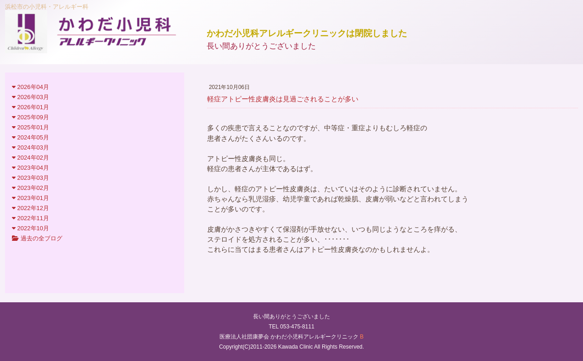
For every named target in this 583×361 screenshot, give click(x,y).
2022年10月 (30, 228)
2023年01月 (30, 197)
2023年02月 (30, 187)
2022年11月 (30, 218)
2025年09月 (30, 117)
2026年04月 (30, 86)
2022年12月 (30, 208)
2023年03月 (30, 177)
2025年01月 (30, 127)
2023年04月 (30, 167)
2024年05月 (30, 137)
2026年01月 (30, 107)
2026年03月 (30, 97)
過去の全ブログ (37, 238)
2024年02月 (30, 157)
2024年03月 (30, 147)
